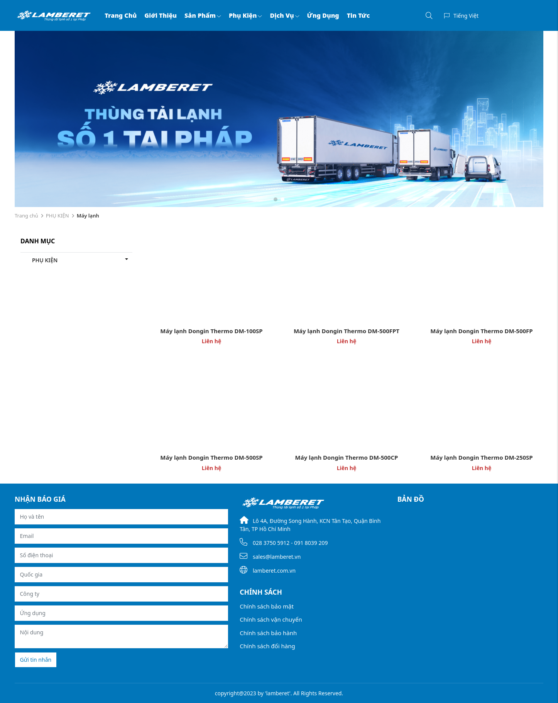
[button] (275, 199)
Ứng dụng (323, 15)
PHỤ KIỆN (57, 215)
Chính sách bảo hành (268, 633)
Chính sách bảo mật (267, 606)
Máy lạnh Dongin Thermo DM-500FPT (346, 331)
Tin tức (358, 15)
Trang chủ (121, 15)
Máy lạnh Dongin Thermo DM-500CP (346, 457)
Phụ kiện (245, 15)
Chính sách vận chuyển (271, 619)
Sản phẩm (202, 15)
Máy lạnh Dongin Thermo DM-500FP (481, 331)
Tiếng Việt (466, 15)
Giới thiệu (160, 15)
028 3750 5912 (271, 542)
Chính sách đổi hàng (267, 646)
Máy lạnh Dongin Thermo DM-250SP (481, 457)
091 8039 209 (311, 542)
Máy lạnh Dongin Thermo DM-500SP (211, 457)
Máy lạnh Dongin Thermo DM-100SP (211, 331)
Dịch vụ (284, 15)
